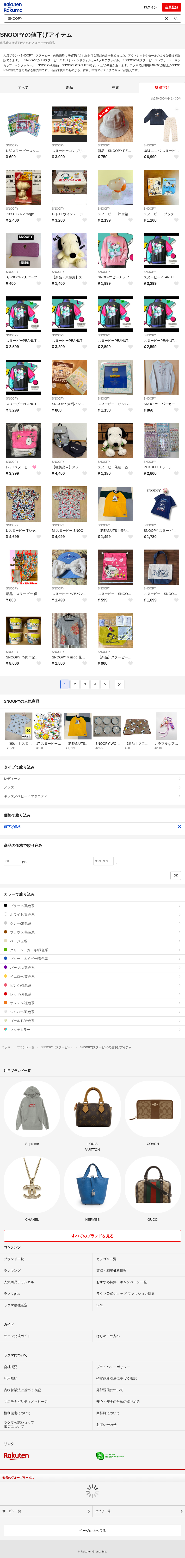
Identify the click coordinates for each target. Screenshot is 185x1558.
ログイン (150, 7)
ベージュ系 (92, 941)
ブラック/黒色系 (92, 906)
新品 (69, 87)
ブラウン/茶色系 (92, 932)
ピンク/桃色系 (92, 985)
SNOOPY (12, 145)
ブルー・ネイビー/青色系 (92, 959)
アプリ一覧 (103, 1511)
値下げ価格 (92, 827)
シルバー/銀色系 (92, 1012)
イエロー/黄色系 (92, 976)
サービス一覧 (11, 1511)
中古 (115, 87)
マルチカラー (92, 1029)
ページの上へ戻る (92, 1531)
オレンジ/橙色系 (92, 1003)
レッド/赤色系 (92, 994)
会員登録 (171, 7)
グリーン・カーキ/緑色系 (92, 950)
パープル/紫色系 (92, 967)
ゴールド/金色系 (92, 1021)
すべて (23, 87)
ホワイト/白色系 (92, 914)
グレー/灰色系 (92, 923)
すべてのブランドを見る (92, 1236)
